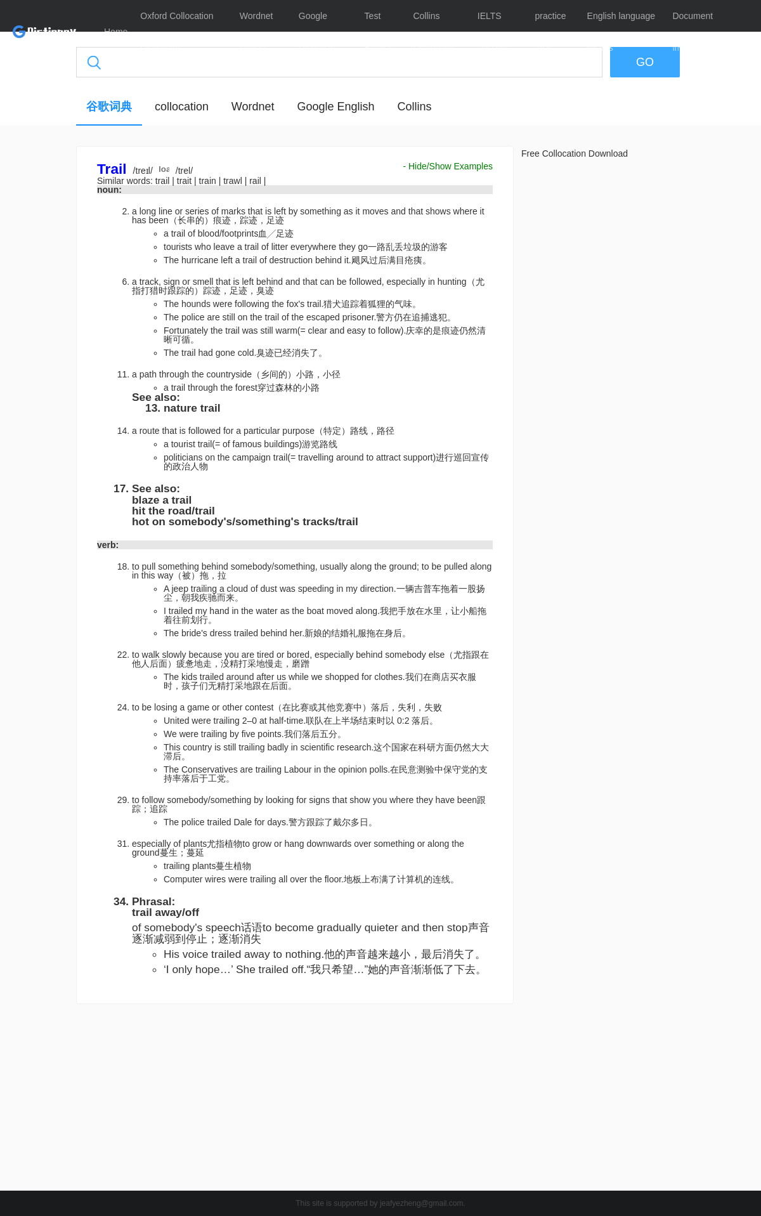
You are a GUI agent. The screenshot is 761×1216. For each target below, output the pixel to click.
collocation (182, 106)
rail (256, 181)
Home (115, 32)
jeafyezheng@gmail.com (422, 1203)
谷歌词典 (109, 106)
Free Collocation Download (574, 153)
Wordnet (253, 106)
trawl (233, 181)
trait (185, 181)
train (209, 181)
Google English (335, 106)
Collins (414, 106)
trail (163, 181)
